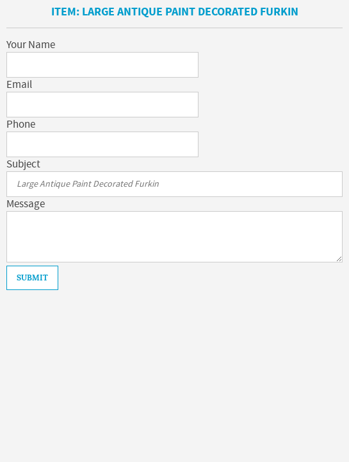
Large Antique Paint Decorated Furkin (190, 12)
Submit (32, 278)
